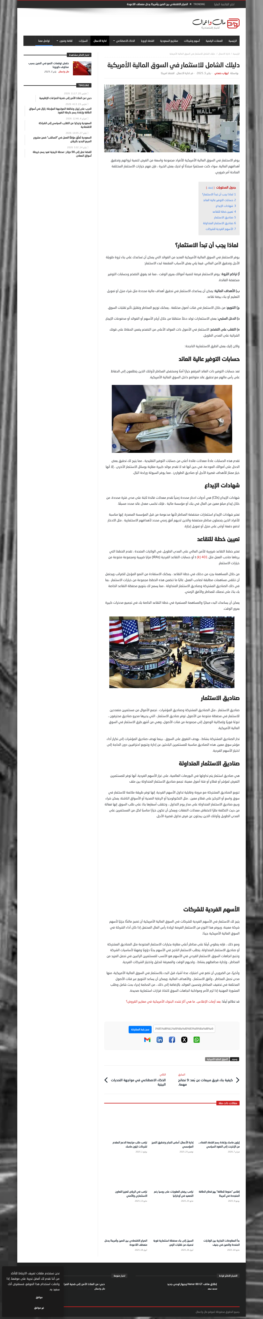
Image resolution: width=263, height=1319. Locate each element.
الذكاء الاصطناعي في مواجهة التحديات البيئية (138, 1078)
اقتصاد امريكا (167, 73)
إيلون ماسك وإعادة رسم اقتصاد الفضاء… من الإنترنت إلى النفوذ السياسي (222, 1145)
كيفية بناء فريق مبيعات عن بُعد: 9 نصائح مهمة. (205, 1078)
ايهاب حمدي (221, 73)
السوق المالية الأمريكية (217, 1059)
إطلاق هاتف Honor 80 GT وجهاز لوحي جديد (192, 1286)
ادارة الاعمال (224, 53)
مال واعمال (63, 71)
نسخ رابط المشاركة (140, 1029)
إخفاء (210, 187)
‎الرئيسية (236, 53)
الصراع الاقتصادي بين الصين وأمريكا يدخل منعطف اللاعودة (157, 4)
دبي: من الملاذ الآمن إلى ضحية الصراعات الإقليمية (77, 1286)
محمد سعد (212, 1291)
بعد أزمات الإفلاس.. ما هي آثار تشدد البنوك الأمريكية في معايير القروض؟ (173, 1001)
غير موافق (21, 1307)
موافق (47, 1307)
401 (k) (202, 557)
